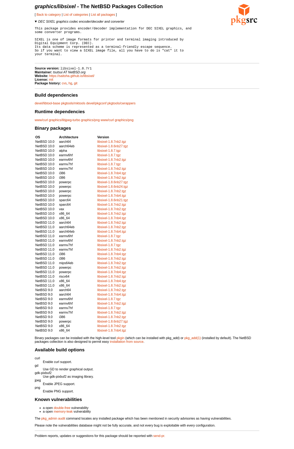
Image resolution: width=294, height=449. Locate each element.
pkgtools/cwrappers (121, 111)
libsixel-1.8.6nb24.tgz (112, 194)
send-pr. (159, 444)
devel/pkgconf (96, 111)
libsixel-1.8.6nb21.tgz (112, 208)
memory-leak (63, 419)
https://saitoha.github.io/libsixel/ (71, 84)
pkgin (120, 346)
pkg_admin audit (53, 426)
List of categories (75, 14)
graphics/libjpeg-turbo (64, 128)
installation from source (127, 349)
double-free (62, 416)
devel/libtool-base (47, 111)
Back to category (49, 14)
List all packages (103, 14)
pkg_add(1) (192, 346)
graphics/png (90, 128)
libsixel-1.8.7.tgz (109, 158)
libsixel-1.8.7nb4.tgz (111, 181)
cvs (64, 91)
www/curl (41, 128)
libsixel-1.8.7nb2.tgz (111, 149)
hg (70, 91)
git (75, 91)
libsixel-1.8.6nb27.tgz (112, 154)
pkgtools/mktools (73, 111)
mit (51, 87)
